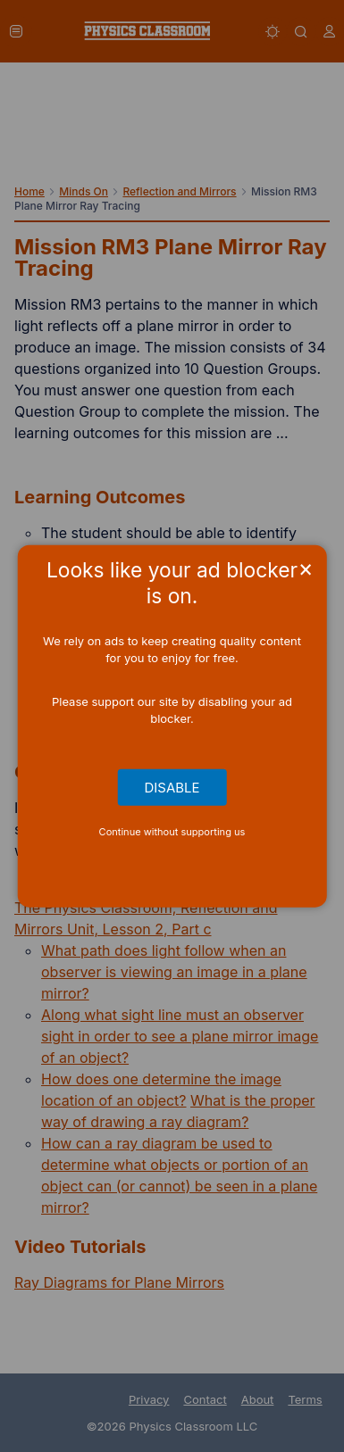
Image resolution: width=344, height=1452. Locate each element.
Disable (172, 787)
